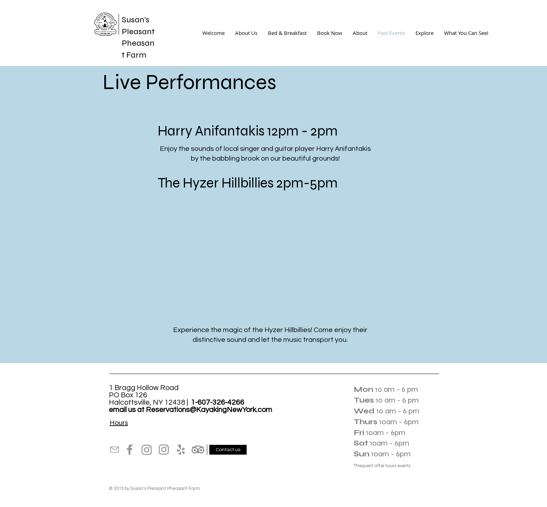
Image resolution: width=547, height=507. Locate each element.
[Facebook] (129, 449)
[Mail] (114, 449)
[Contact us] (228, 450)
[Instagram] (146, 449)
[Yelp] (181, 449)
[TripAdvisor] (198, 449)
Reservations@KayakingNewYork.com (209, 409)
